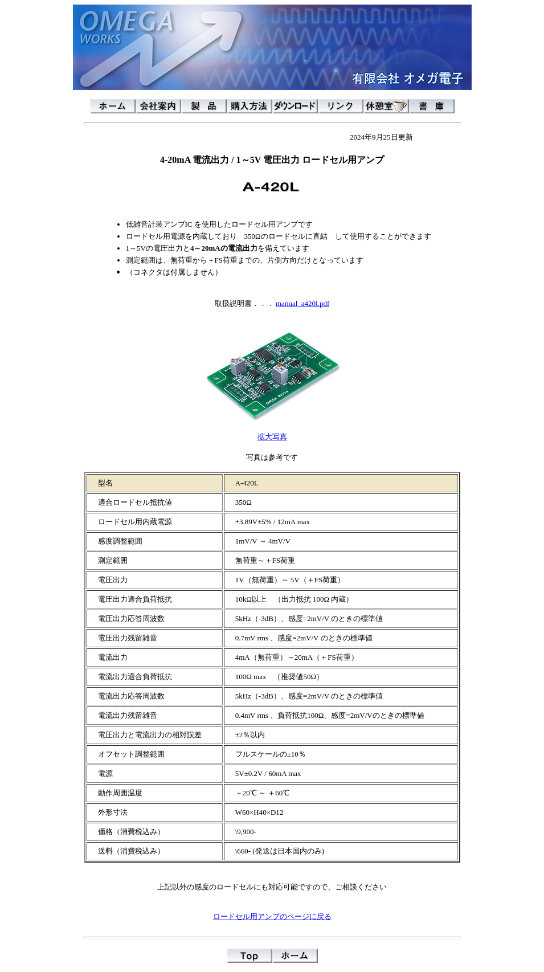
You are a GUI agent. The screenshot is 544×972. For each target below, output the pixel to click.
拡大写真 (272, 436)
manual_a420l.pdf (302, 303)
